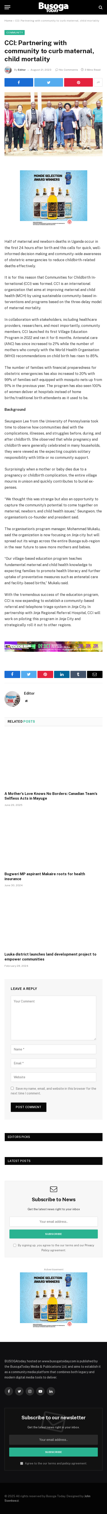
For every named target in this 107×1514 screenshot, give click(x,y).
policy (66, 1463)
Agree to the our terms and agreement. (53, 1463)
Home (8, 20)
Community (14, 32)
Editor (22, 69)
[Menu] (7, 7)
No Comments (66, 69)
